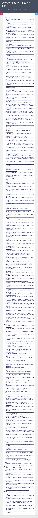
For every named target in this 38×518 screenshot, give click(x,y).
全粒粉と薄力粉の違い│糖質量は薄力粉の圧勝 (15, 364)
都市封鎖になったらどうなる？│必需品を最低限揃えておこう (18, 314)
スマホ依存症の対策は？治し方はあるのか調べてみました (17, 350)
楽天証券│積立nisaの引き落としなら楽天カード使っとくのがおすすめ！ (20, 411)
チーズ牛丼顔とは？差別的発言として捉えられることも (17, 278)
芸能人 (6, 462)
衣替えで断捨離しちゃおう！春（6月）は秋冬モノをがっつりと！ (19, 75)
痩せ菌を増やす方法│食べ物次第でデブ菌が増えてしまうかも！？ (19, 435)
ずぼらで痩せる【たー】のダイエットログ (19, 4)
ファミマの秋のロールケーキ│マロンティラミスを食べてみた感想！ (19, 142)
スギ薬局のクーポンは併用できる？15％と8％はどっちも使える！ (19, 394)
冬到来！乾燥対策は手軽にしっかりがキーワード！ (16, 453)
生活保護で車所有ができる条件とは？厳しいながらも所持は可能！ (19, 260)
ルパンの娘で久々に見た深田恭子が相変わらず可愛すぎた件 (17, 485)
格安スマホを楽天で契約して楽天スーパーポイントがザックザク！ (19, 422)
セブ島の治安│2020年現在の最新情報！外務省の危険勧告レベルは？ (19, 496)
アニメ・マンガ (8, 186)
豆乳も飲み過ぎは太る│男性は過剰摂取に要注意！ (16, 357)
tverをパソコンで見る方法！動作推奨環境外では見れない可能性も (19, 45)
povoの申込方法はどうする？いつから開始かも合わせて (17, 398)
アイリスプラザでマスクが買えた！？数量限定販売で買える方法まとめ (20, 300)
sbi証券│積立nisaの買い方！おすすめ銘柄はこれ (15, 412)
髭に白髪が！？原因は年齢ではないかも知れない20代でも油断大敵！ (19, 426)
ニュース (7, 253)
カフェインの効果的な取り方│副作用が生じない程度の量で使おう (19, 368)
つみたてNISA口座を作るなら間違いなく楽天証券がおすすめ (17, 384)
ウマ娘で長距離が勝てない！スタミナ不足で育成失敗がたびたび (18, 208)
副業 (6, 380)
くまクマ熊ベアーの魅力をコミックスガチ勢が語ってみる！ (17, 229)
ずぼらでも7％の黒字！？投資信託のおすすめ (15, 386)
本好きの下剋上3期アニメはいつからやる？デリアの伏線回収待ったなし (20, 241)
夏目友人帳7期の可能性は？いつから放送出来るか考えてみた (18, 252)
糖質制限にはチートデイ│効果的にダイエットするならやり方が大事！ (19, 447)
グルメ (6, 78)
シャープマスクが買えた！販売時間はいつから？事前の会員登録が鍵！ (20, 296)
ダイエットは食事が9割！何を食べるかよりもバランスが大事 (18, 456)
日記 (6, 499)
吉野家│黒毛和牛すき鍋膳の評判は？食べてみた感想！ (16, 135)
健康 (6, 333)
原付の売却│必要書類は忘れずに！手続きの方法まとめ (16, 60)
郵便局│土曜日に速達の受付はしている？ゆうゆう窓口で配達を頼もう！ (20, 30)
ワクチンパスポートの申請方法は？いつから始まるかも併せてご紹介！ (20, 255)
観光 (6, 487)
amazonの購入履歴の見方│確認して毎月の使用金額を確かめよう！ (19, 59)
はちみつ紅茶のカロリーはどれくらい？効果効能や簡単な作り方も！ (19, 102)
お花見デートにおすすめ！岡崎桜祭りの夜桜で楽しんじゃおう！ (18, 498)
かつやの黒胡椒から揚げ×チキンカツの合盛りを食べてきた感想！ (19, 154)
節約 (6, 389)
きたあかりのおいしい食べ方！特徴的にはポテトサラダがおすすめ (19, 117)
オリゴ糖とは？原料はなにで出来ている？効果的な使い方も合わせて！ (20, 346)
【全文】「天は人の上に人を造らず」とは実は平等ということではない (20, 460)
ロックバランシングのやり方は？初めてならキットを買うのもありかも (20, 46)
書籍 (6, 458)
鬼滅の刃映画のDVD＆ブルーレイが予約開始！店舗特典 (17, 206)
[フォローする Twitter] (35, 515)
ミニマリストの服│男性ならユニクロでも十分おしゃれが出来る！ (19, 77)
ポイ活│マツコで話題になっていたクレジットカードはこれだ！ (18, 62)
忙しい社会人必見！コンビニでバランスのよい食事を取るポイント (19, 379)
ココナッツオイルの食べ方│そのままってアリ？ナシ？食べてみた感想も (20, 344)
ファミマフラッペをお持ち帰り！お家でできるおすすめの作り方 (18, 184)
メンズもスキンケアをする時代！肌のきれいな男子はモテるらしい (19, 455)
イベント (7, 321)
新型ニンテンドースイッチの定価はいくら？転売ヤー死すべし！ (18, 259)
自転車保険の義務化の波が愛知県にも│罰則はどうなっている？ (18, 310)
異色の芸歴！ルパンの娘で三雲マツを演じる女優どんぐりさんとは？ (19, 464)
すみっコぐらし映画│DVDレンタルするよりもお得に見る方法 (18, 251)
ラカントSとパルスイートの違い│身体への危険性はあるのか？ (18, 369)
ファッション (7, 74)
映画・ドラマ (7, 466)
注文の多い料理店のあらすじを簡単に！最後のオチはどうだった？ (19, 459)
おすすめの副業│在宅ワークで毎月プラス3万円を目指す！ (17, 387)
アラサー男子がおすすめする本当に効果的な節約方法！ (17, 423)
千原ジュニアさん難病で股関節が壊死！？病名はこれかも (17, 463)
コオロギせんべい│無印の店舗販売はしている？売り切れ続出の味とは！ (20, 155)
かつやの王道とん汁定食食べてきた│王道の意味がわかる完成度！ (19, 103)
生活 (6, 17)
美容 (6, 424)
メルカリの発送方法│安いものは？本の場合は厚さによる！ (17, 393)
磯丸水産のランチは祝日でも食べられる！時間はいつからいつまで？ (19, 110)
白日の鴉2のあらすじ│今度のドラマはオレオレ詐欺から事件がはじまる (20, 481)
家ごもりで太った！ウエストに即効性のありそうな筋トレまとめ (18, 445)
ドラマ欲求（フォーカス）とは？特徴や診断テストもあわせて (18, 343)
